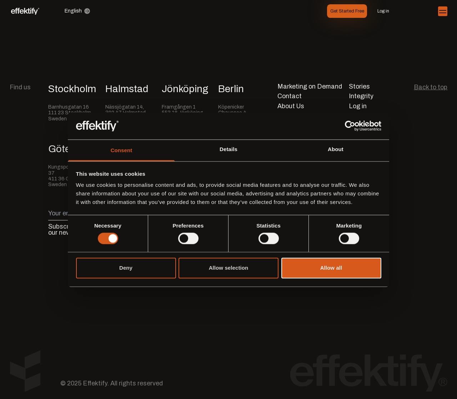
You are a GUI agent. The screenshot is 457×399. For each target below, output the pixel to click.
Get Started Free (347, 11)
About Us (290, 106)
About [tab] (335, 149)
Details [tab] (228, 149)
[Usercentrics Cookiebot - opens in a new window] (350, 125)
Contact (289, 96)
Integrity (361, 96)
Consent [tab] (121, 151)
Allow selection (228, 268)
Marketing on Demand (309, 87)
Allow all (331, 268)
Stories (359, 87)
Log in (383, 11)
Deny (125, 268)
